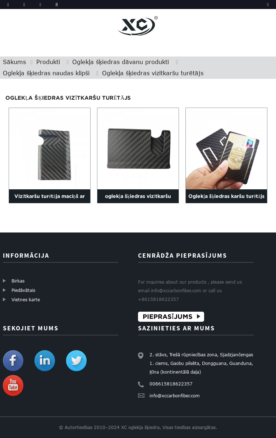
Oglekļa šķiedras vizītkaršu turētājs (152, 73)
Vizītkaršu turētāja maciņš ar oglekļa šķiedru (49, 202)
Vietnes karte (26, 299)
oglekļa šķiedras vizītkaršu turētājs (138, 202)
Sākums (14, 62)
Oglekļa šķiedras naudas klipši (46, 73)
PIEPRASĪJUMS (168, 316)
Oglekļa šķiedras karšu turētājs (226, 196)
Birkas (18, 280)
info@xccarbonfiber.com (175, 395)
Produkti (48, 62)
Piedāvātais (23, 290)
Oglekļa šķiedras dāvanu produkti (120, 62)
